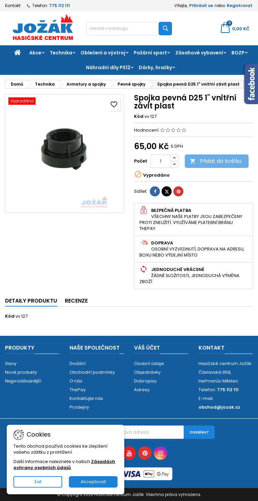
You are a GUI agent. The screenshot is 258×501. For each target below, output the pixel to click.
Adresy (141, 389)
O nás (76, 381)
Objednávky (147, 372)
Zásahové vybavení (199, 52)
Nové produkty (21, 372)
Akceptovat (93, 482)
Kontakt (12, 5)
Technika (61, 52)
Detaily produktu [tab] (31, 301)
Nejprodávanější (23, 381)
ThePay (78, 389)
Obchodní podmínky (92, 372)
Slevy (10, 363)
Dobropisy (145, 381)
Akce (35, 52)
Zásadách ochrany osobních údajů (64, 464)
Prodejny (79, 407)
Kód (138, 116)
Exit (38, 482)
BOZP (238, 52)
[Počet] (160, 161)
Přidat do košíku (216, 161)
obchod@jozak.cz (219, 407)
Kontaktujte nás (86, 398)
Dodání (78, 363)
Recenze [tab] (76, 301)
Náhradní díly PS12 (108, 67)
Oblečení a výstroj (103, 52)
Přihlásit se (201, 5)
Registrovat (239, 5)
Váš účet (147, 348)
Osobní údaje (149, 363)
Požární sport (150, 52)
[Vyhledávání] (129, 28)
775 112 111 (59, 5)
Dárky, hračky (155, 67)
